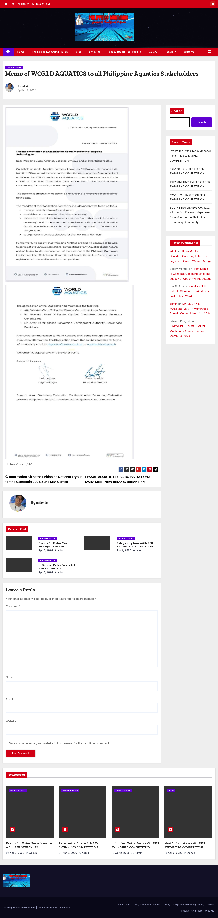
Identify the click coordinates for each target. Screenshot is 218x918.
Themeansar (64, 907)
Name (11, 677)
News (171, 791)
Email (10, 699)
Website (11, 721)
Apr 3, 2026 (45, 550)
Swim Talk (95, 51)
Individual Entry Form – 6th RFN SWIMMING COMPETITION (57, 568)
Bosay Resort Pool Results (125, 51)
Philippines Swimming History (50, 51)
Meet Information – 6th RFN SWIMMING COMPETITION (184, 845)
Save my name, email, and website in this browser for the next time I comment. (59, 743)
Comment (13, 606)
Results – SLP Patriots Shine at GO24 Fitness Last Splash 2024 (189, 291)
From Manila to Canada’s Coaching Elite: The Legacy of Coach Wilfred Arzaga (191, 256)
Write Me (189, 51)
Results (185, 910)
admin (25, 86)
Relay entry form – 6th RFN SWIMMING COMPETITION (135, 544)
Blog (79, 51)
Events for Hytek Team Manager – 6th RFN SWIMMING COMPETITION (56, 546)
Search (177, 111)
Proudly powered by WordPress (19, 907)
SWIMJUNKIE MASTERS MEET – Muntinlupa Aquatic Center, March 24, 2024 (190, 308)
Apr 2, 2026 (124, 550)
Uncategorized (14, 68)
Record (170, 51)
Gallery (153, 51)
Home (21, 51)
